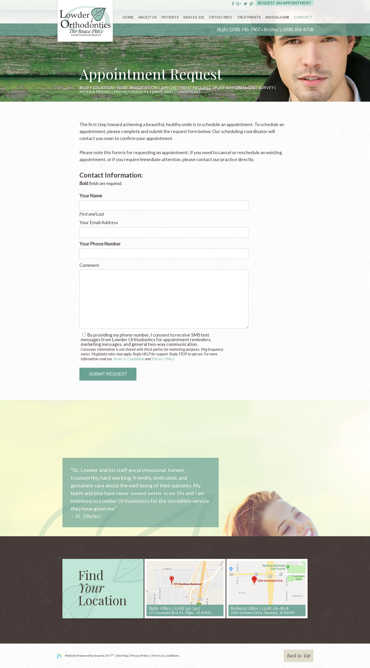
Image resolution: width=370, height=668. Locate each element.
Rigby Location (96, 87)
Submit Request (108, 374)
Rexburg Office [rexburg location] (244, 608)
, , (180, 613)
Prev (63, 486)
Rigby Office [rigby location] (160, 608)
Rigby (223, 29)
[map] (185, 588)
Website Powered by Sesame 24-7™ (85, 655)
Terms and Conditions (174, 92)
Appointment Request (186, 87)
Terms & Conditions (128, 358)
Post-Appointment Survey (244, 87)
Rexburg (273, 29)
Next (219, 486)
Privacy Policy (130, 92)
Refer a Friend (95, 92)
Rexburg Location (137, 87)
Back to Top (298, 656)
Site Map (122, 655)
